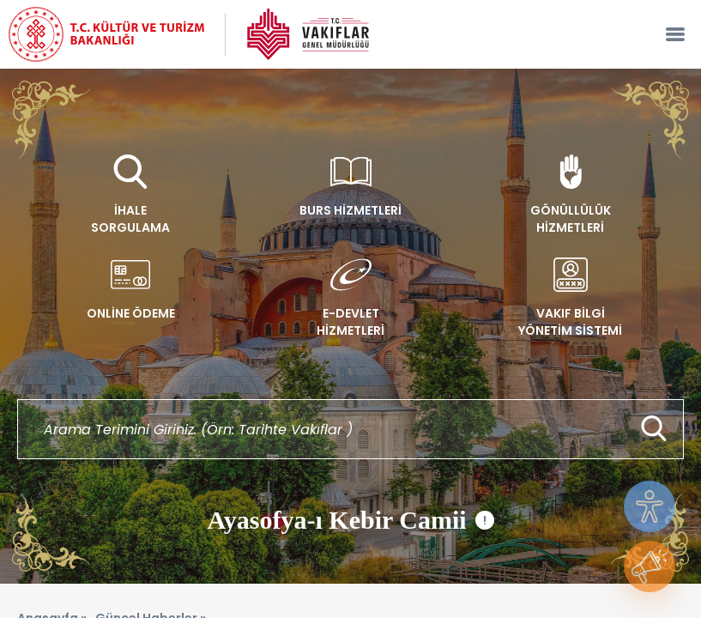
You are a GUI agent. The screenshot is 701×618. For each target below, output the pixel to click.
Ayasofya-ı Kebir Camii (350, 520)
